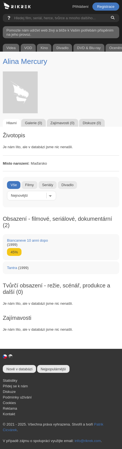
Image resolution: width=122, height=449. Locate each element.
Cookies (9, 403)
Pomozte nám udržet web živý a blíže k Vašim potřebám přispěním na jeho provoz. (59, 32)
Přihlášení (80, 6)
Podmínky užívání (17, 397)
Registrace (105, 6)
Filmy (29, 185)
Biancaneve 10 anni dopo (27, 240)
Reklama (10, 408)
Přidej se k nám (15, 386)
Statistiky (10, 380)
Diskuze (9, 392)
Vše (14, 185)
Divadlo (67, 185)
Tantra (12, 268)
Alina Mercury (25, 61)
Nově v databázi (19, 369)
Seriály (47, 185)
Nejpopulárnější (53, 369)
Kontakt (9, 414)
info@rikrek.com (88, 441)
